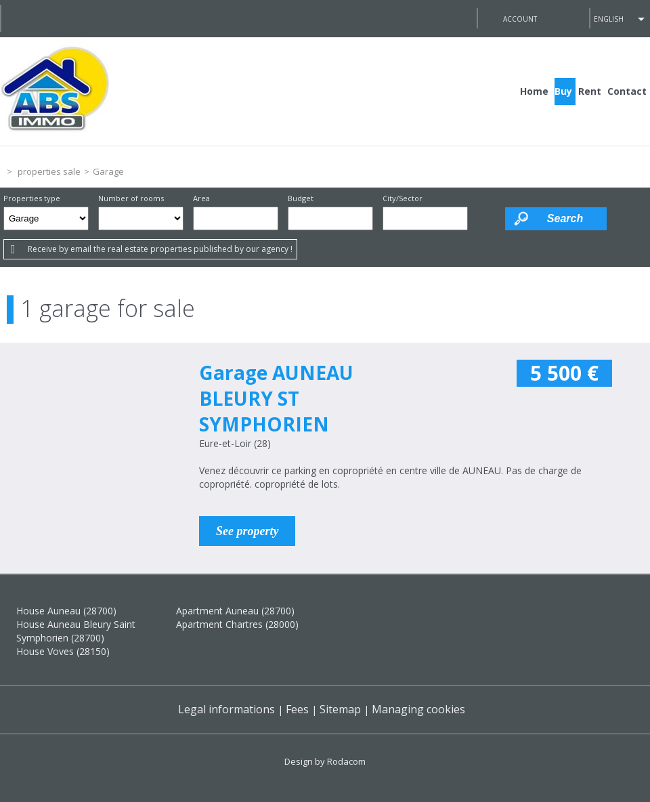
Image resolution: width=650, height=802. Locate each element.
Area (201, 198)
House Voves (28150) (63, 651)
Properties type (31, 198)
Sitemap (340, 709)
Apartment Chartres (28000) (237, 624)
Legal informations (226, 709)
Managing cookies (418, 709)
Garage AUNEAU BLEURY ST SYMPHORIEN (276, 398)
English (609, 19)
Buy (563, 91)
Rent (589, 91)
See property (247, 531)
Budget (300, 198)
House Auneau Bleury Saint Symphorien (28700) (75, 631)
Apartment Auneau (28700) (235, 610)
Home (534, 91)
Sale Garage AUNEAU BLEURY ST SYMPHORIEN (89, 441)
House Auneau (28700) (66, 610)
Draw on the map (486, 218)
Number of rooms (131, 198)
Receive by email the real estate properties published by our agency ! (160, 249)
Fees (297, 709)
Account (520, 19)
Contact (627, 91)
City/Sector (402, 198)
